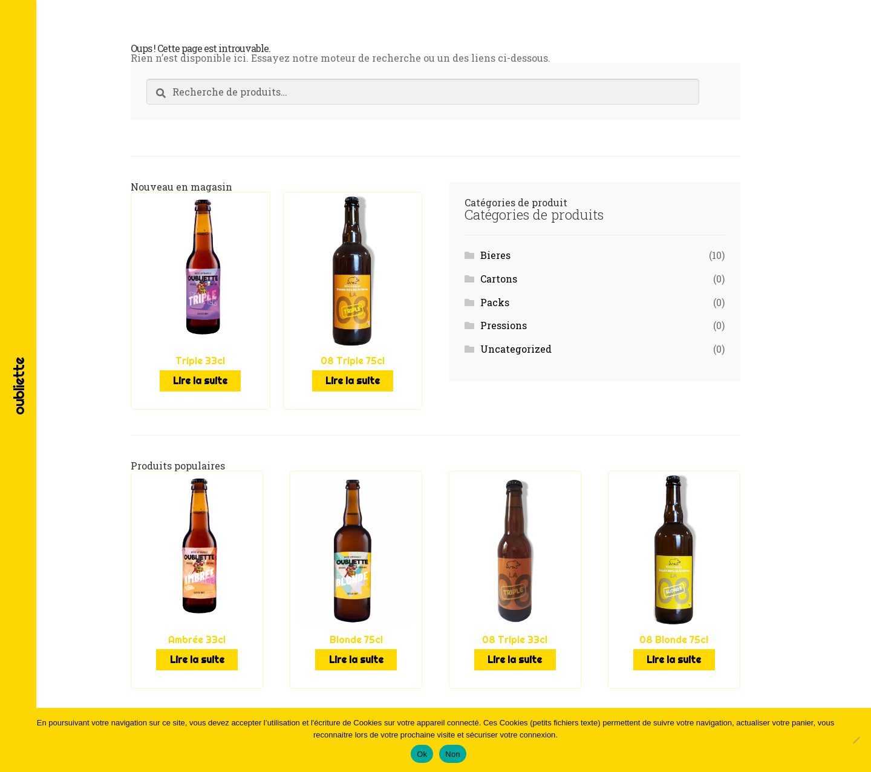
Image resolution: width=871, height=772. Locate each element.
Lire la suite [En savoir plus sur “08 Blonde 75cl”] (674, 656)
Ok (422, 754)
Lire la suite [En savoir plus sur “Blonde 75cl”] (356, 656)
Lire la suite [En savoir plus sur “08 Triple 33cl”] (515, 656)
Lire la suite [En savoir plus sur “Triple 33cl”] (200, 380)
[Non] (856, 740)
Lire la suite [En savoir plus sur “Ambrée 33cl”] (197, 656)
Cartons (498, 278)
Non (452, 754)
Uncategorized (516, 348)
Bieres (495, 255)
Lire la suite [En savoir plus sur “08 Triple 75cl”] (352, 380)
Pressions (503, 325)
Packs (494, 302)
